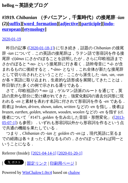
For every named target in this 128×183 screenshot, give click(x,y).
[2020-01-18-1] (41, 48)
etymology (34, 29)
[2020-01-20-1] (69, 153)
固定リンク (37, 163)
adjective (69, 23)
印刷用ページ (62, 163)
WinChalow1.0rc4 (37, 172)
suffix (15, 23)
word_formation (40, 23)
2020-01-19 (11, 39)
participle (91, 23)
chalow (74, 172)
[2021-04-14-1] (44, 153)
